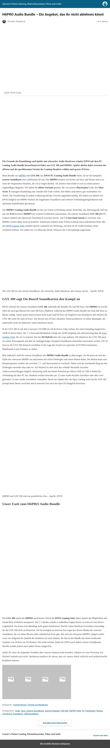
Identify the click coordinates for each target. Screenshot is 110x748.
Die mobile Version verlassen (55, 743)
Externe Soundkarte (35, 711)
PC (83, 711)
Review (99, 711)
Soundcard (7, 714)
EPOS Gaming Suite (15, 226)
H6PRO (22, 175)
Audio (17, 711)
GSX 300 (64, 711)
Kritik (78, 711)
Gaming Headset (52, 711)
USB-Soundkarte (31, 714)
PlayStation (90, 711)
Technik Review (19, 705)
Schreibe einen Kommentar (55, 723)
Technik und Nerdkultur (37, 705)
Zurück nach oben (100, 735)
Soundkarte (18, 714)
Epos (23, 711)
